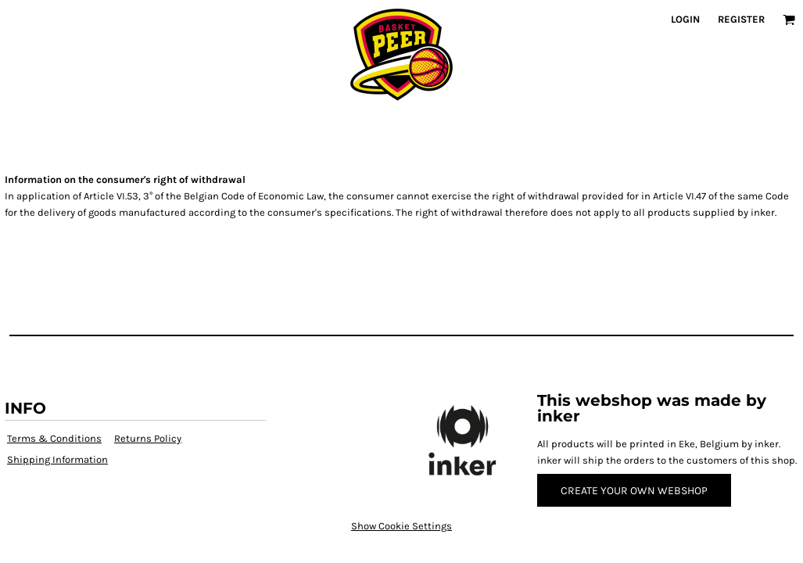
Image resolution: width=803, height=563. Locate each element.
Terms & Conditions (54, 438)
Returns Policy (147, 438)
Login (685, 19)
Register (741, 19)
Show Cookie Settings (401, 526)
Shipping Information (57, 459)
